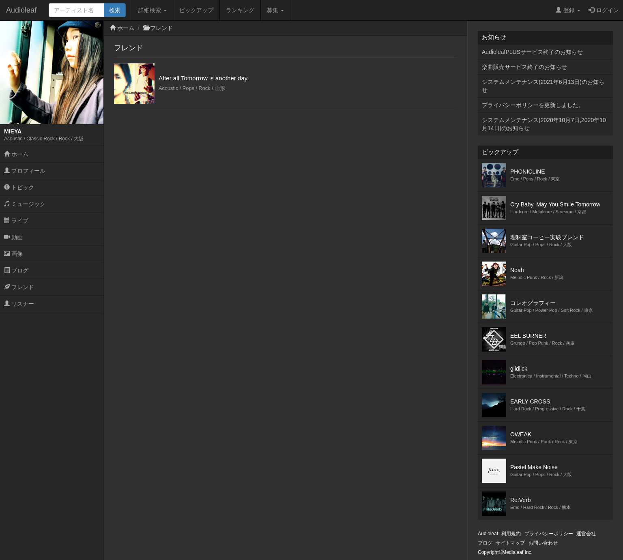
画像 (13, 254)
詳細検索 (152, 10)
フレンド (19, 287)
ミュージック (24, 204)
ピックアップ (196, 10)
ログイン (604, 10)
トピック (19, 187)
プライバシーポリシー (548, 533)
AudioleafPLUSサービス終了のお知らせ (532, 52)
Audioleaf (21, 10)
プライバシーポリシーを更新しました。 (533, 105)
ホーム (16, 154)
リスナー (19, 303)
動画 (13, 237)
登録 (568, 10)
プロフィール (24, 170)
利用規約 (511, 533)
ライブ (16, 220)
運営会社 (586, 533)
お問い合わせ (543, 543)
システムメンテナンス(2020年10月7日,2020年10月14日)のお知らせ (544, 124)
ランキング (240, 10)
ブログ (16, 270)
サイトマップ (510, 543)
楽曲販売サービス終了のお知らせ (524, 67)
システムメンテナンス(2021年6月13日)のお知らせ (543, 86)
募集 (275, 10)
